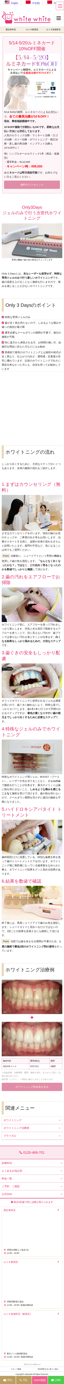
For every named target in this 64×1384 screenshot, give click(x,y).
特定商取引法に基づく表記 (48, 1369)
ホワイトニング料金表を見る (32, 1086)
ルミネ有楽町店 (53, 29)
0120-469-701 (31, 1152)
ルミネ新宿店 (32, 29)
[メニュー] (60, 6)
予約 (7, 1380)
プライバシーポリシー (32, 1364)
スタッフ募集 (16, 1369)
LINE (56, 1380)
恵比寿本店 (11, 29)
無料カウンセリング (32, 184)
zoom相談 (40, 1380)
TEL (24, 1380)
